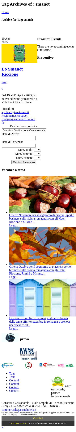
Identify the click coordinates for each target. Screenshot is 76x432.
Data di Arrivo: (11, 134)
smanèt (20, 119)
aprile (5, 112)
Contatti (14, 380)
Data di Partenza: (12, 141)
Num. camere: (24, 157)
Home (5, 12)
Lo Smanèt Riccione (12, 71)
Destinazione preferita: (24, 126)
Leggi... (14, 225)
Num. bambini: (24, 153)
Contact (14, 387)
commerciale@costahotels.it (19, 409)
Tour (12, 373)
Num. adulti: (25, 149)
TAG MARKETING (56, 423)
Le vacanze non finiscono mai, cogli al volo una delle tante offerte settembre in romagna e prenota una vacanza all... (39, 321)
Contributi (38, 418)
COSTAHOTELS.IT (19, 423)
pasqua (11, 119)
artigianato (14, 112)
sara (4, 82)
